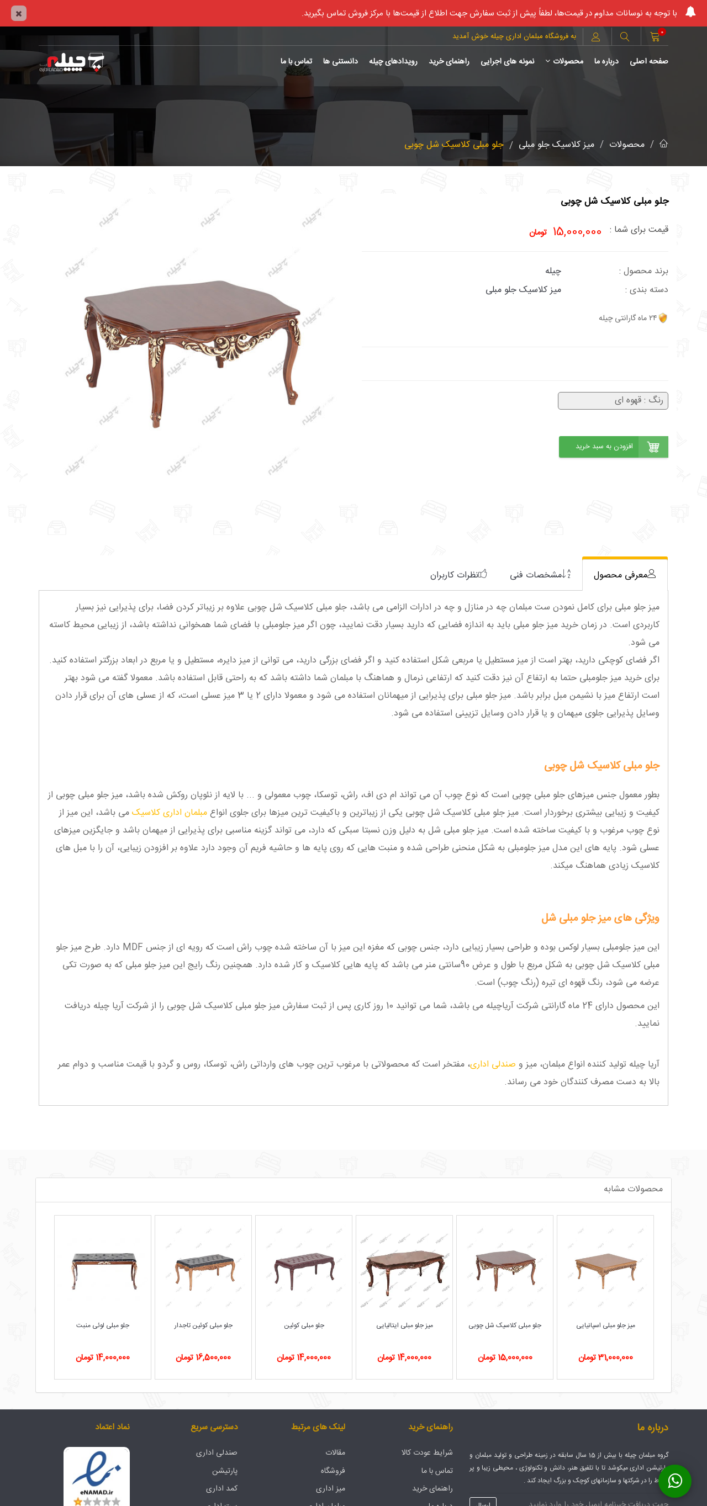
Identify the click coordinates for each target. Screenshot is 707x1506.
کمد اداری (222, 1489)
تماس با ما (296, 61)
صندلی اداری (493, 1064)
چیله (553, 271)
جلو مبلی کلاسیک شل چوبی (454, 144)
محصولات (564, 61)
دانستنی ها (340, 61)
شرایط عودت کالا (427, 1453)
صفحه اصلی (649, 61)
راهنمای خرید (449, 61)
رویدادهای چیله (393, 61)
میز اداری (330, 1489)
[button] (624, 38)
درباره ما (606, 61)
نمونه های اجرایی (507, 61)
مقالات (335, 1453)
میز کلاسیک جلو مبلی (556, 144)
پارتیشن (225, 1471)
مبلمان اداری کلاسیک (169, 812)
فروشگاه (333, 1471)
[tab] (625, 575)
